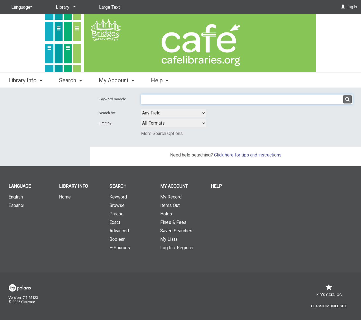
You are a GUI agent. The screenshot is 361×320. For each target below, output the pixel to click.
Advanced (119, 230)
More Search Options (162, 133)
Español (16, 205)
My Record (171, 197)
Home (65, 197)
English (15, 197)
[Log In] (343, 7)
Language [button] (19, 186)
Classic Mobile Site (329, 306)
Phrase (116, 214)
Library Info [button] (25, 80)
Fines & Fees (173, 222)
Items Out (170, 205)
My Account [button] (116, 80)
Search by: (107, 113)
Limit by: (106, 123)
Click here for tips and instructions (247, 155)
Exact (114, 222)
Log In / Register (177, 247)
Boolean (117, 239)
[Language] (20, 7)
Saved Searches (176, 230)
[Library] (64, 7)
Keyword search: (113, 99)
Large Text (109, 7)
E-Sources (119, 247)
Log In (352, 7)
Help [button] (159, 80)
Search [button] (70, 80)
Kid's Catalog (329, 292)
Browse (117, 205)
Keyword (118, 197)
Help (216, 186)
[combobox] (173, 113)
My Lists (169, 239)
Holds (166, 214)
